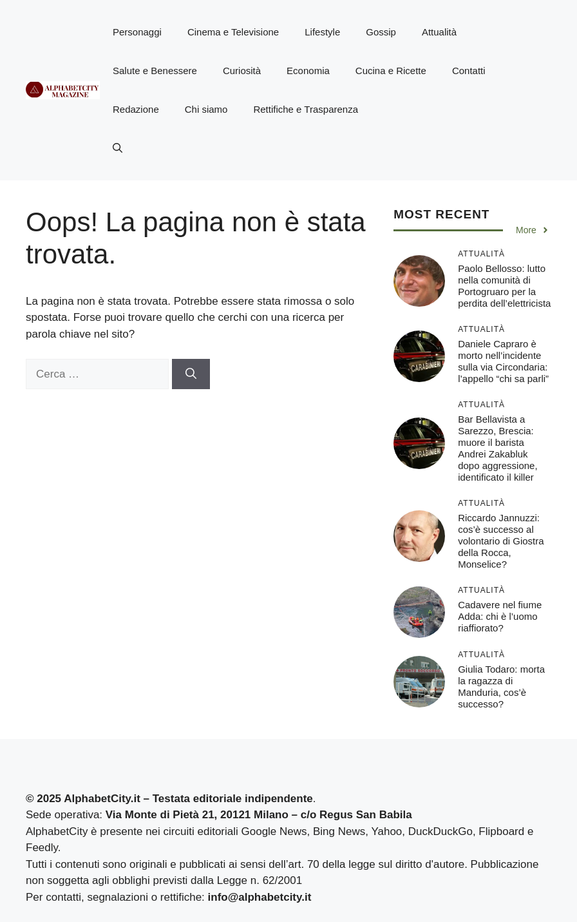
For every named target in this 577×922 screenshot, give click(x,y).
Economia (308, 70)
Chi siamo (206, 109)
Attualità (439, 31)
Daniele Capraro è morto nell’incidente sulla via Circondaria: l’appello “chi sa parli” (503, 361)
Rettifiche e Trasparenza (305, 109)
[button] (117, 148)
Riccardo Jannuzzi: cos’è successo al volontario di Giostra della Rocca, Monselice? (501, 541)
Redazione (136, 109)
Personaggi (137, 31)
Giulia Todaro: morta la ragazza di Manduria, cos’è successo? (501, 686)
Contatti (469, 70)
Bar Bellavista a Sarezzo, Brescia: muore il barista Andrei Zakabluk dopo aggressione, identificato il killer (497, 448)
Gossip (381, 31)
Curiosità (242, 70)
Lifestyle (322, 31)
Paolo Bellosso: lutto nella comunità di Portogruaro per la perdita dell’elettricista (504, 286)
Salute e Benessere (155, 70)
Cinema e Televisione (233, 31)
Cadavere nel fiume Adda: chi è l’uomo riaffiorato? (500, 616)
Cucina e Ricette (390, 70)
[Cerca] (191, 374)
